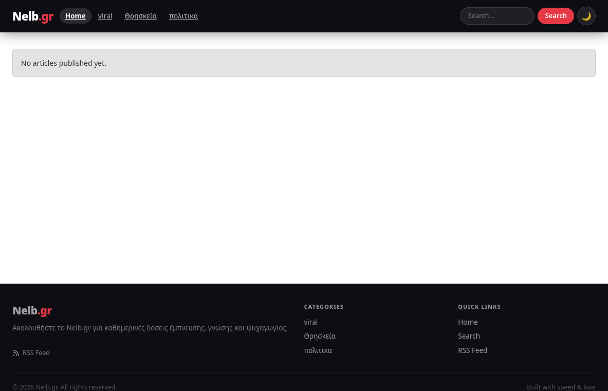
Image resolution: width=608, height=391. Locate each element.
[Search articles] (497, 16)
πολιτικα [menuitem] (183, 16)
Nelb (32, 310)
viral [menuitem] (105, 16)
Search (556, 15)
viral (311, 322)
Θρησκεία (320, 336)
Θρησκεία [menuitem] (140, 16)
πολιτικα (318, 350)
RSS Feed (31, 352)
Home (467, 322)
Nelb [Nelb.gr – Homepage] (32, 16)
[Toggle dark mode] (586, 16)
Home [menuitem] (75, 16)
